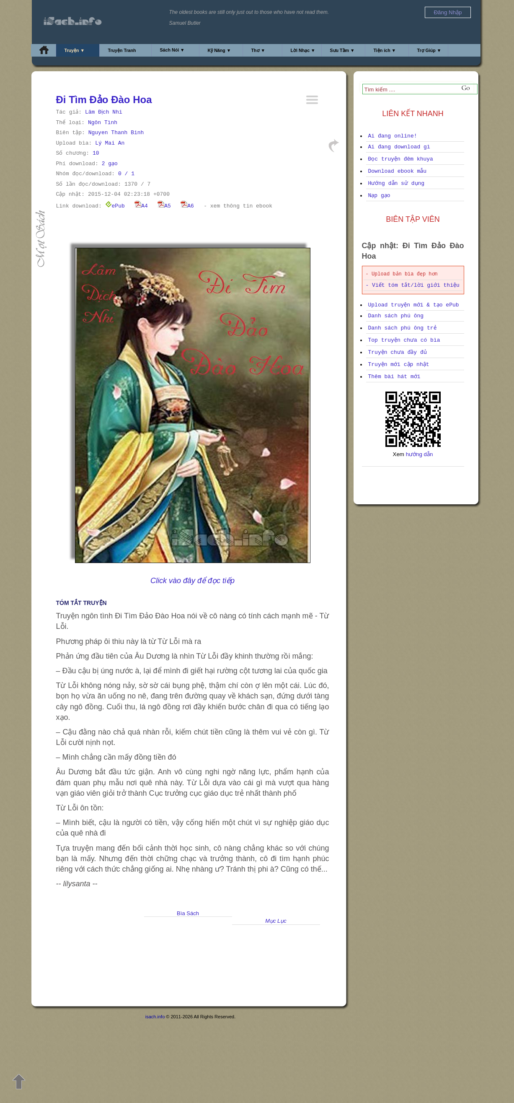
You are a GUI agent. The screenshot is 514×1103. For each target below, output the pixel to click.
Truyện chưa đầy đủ (397, 352)
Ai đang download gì (399, 147)
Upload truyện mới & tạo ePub (413, 305)
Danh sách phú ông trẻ (402, 328)
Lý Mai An (109, 143)
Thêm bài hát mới (394, 377)
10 (96, 153)
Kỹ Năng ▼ (219, 50)
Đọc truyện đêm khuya (400, 159)
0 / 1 (126, 174)
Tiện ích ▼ (385, 50)
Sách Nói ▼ (172, 49)
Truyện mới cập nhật (398, 364)
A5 (164, 206)
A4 (141, 206)
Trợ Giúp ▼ (429, 50)
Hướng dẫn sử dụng (396, 183)
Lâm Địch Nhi (103, 112)
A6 (187, 206)
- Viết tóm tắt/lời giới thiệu (413, 285)
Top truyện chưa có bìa (404, 340)
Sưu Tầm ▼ (342, 50)
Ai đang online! (392, 136)
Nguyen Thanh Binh (116, 133)
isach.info (155, 1016)
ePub (115, 206)
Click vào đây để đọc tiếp (192, 580)
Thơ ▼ (258, 50)
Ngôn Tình (102, 122)
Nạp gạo (379, 195)
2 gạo (110, 164)
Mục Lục (276, 921)
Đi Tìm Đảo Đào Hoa (104, 99)
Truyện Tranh (122, 50)
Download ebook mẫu (397, 171)
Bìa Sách (188, 913)
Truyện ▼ (75, 50)
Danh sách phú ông (396, 316)
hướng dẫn (419, 454)
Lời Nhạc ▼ (303, 50)
